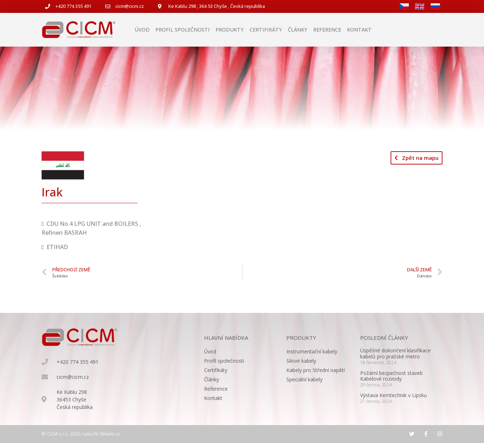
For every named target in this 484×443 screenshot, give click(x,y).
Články (298, 29)
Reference (327, 29)
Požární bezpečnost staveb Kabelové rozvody (391, 376)
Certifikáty (266, 29)
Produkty (230, 29)
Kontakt (359, 29)
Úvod (142, 29)
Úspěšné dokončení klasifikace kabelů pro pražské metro (395, 353)
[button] (416, 158)
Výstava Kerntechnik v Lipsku (393, 395)
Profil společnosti (182, 29)
